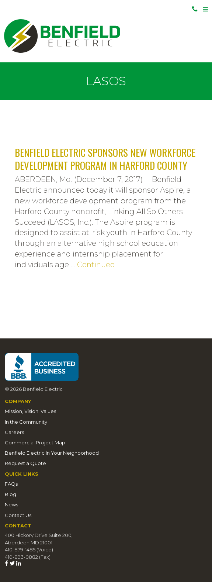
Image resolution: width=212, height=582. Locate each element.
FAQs (11, 484)
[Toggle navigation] (205, 9)
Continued (96, 264)
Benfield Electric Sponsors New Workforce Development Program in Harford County (105, 159)
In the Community (26, 422)
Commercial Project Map (35, 442)
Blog (10, 494)
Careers (14, 432)
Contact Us (18, 515)
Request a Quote (25, 463)
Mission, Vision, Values (30, 411)
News (11, 504)
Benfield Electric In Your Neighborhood (52, 453)
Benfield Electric (106, 36)
